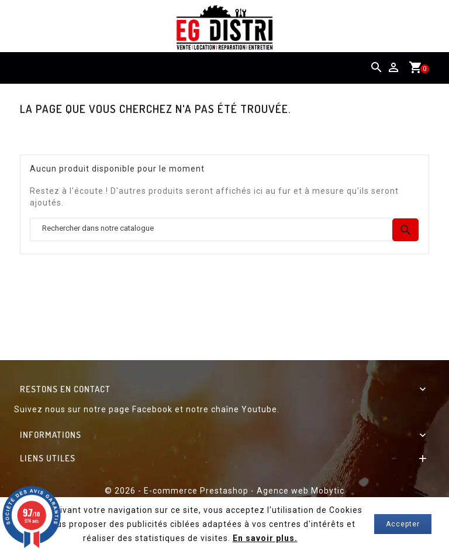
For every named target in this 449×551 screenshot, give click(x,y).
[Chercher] (224, 229)
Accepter (403, 524)
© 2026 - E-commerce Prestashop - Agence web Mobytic (224, 490)
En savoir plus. (265, 538)
